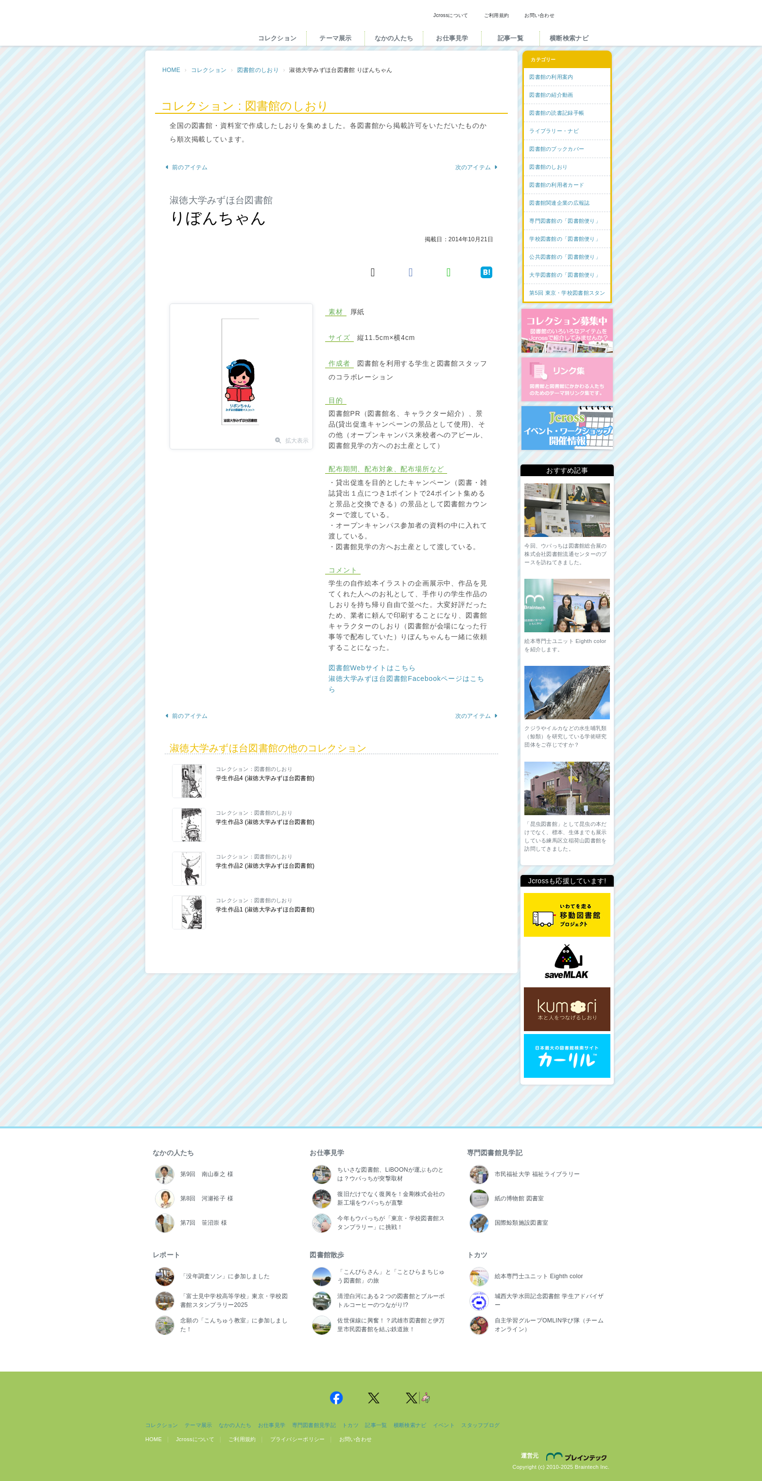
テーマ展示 (335, 38)
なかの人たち (394, 38)
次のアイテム (477, 167)
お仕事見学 (452, 38)
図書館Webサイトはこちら (372, 668)
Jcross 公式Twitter (374, 1398)
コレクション (277, 38)
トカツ (477, 1255)
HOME (171, 70)
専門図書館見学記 (494, 1153)
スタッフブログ (480, 1425)
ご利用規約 (496, 15)
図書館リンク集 (567, 379)
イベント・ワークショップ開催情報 (567, 428)
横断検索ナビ (569, 38)
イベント (444, 1425)
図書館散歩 (327, 1255)
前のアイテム (186, 167)
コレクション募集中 (567, 331)
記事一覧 (510, 38)
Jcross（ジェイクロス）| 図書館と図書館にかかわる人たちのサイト (192, 26)
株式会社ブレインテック (577, 1456)
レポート (166, 1255)
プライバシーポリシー (297, 1439)
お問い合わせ (539, 15)
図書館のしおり (258, 70)
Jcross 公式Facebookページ (336, 1398)
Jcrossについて (450, 15)
